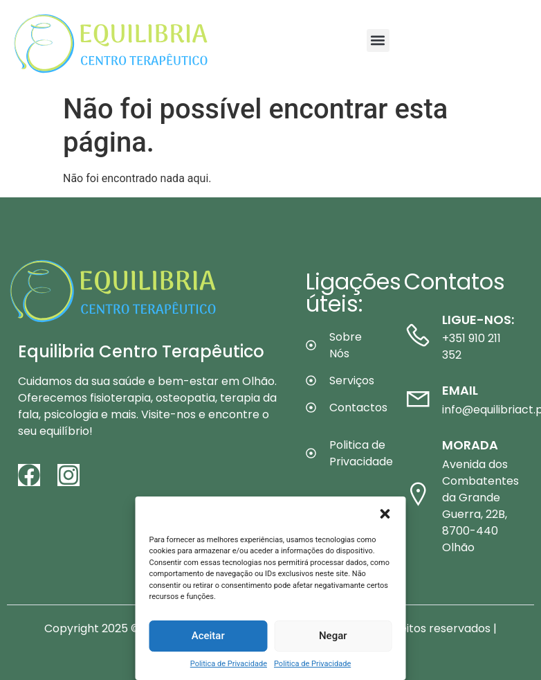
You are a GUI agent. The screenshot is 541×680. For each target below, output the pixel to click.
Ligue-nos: (478, 319)
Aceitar (208, 635)
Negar (333, 635)
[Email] (418, 398)
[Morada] (418, 494)
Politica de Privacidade (228, 663)
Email (460, 390)
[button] (385, 514)
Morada (470, 445)
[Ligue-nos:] (418, 335)
